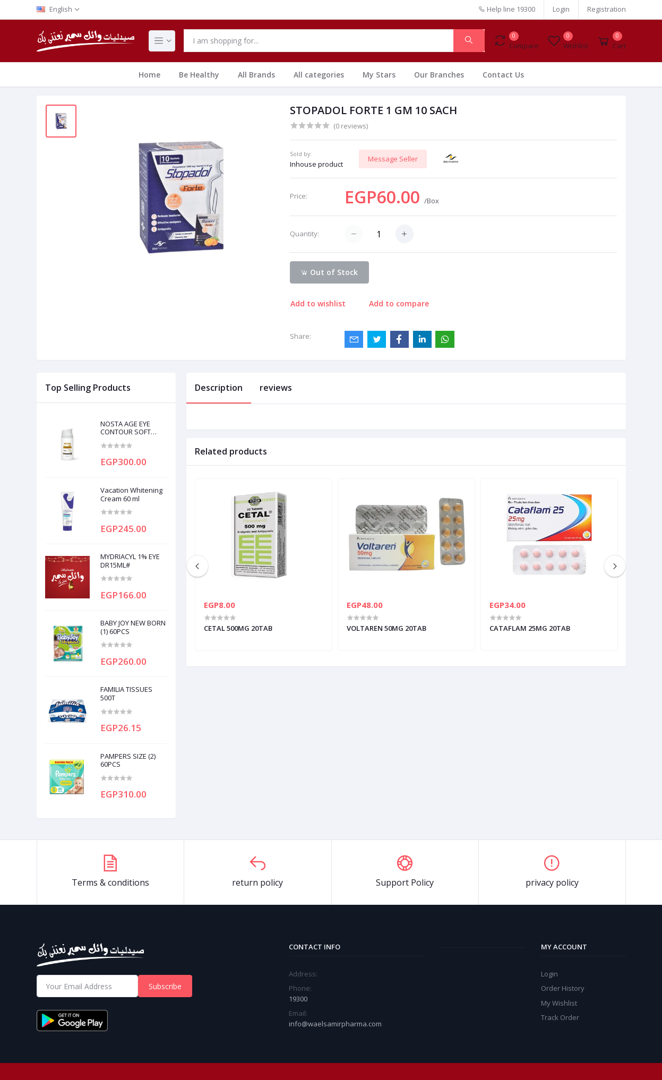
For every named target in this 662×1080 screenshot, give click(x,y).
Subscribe (165, 986)
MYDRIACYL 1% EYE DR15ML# (130, 561)
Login (561, 9)
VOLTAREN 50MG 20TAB (386, 628)
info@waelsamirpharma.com (335, 1023)
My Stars (379, 75)
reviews (276, 387)
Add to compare (399, 303)
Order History (562, 988)
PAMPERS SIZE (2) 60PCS (128, 760)
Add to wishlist (318, 303)
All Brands (256, 75)
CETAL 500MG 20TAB (238, 628)
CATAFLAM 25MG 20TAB (529, 628)
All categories (319, 75)
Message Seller (393, 159)
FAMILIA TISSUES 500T (126, 693)
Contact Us (503, 75)
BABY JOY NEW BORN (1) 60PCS (133, 627)
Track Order (560, 1017)
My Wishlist (559, 1003)
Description (219, 387)
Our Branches (439, 75)
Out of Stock (329, 272)
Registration (606, 9)
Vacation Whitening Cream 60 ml (131, 494)
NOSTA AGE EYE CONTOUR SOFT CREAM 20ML (125, 428)
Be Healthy (199, 75)
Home (149, 75)
